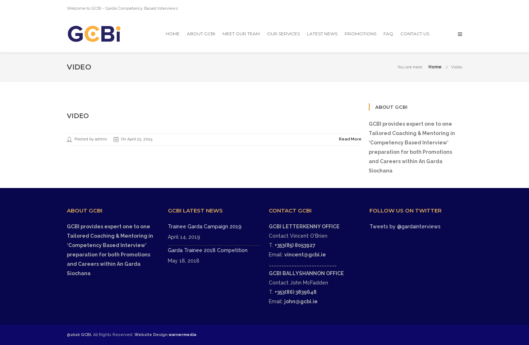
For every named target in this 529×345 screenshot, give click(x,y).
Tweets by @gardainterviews (405, 226)
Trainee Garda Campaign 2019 (205, 226)
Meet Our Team (241, 33)
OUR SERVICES (283, 33)
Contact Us (414, 33)
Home (173, 33)
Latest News (322, 33)
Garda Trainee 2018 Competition (208, 250)
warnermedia (182, 334)
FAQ (388, 33)
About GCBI (201, 33)
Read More (350, 139)
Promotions (360, 33)
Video (456, 67)
